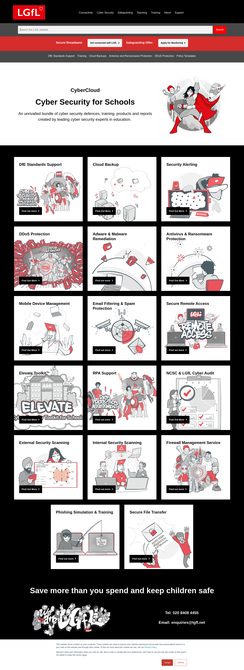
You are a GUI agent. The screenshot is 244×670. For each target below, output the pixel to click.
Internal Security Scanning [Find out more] (117, 442)
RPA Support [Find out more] (104, 373)
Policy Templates (186, 56)
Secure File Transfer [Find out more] (147, 512)
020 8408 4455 (186, 613)
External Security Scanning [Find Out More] (44, 442)
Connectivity (86, 12)
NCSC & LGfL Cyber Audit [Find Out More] (190, 373)
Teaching (142, 12)
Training (155, 12)
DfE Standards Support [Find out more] (40, 164)
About (167, 12)
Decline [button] (181, 662)
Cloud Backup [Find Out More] (106, 164)
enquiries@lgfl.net (188, 622)
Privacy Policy (150, 647)
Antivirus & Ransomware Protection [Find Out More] (189, 236)
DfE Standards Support (61, 56)
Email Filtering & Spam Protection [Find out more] (114, 306)
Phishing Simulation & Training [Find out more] (84, 512)
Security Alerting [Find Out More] (181, 164)
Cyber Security (105, 12)
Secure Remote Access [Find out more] (187, 303)
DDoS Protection (164, 56)
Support (179, 12)
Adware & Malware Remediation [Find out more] (110, 236)
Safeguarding (125, 12)
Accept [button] (167, 662)
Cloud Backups (97, 56)
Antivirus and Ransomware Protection (130, 56)
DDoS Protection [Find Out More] (34, 234)
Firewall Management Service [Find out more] (193, 442)
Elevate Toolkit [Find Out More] (32, 373)
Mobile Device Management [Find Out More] (44, 303)
